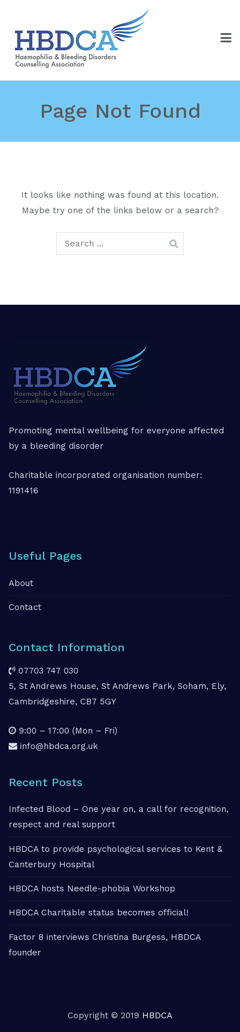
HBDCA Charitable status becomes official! (98, 912)
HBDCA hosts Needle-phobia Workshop (92, 888)
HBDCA (157, 1015)
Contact (25, 607)
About (21, 583)
